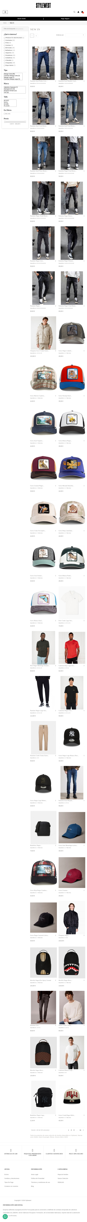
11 (80, 1130)
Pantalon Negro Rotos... (66, 216)
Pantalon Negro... (35, 306)
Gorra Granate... (64, 890)
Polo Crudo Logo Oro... (66, 620)
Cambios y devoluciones (11, 1178)
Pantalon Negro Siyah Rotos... (39, 216)
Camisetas (10, 40)
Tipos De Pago (8, 1182)
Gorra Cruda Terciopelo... (38, 530)
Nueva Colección (63, 1178)
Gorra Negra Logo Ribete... (38, 800)
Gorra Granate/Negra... (37, 485)
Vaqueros (9, 53)
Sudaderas (10, 58)
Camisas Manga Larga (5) (13, 79)
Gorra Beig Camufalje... (66, 530)
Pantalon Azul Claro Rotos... (39, 171)
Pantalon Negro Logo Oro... (38, 710)
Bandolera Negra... (36, 845)
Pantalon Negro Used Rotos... (68, 171)
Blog (32, 1186)
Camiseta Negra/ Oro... (66, 710)
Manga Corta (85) (13, 74)
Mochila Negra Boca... (65, 980)
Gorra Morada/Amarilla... (66, 485)
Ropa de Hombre (63, 1174)
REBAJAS (61, 1182)
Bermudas (10, 48)
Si (7, 114)
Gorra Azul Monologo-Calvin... (68, 845)
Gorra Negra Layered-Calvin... (39, 935)
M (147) (10, 100)
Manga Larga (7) (13, 77)
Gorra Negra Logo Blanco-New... (69, 755)
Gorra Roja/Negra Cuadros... (39, 890)
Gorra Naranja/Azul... (65, 396)
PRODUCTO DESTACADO (14, 37)
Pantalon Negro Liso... (37, 261)
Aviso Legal (34, 1174)
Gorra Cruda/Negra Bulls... (67, 1115)
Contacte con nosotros (11, 1186)
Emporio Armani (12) (15, 91)
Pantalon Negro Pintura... (66, 261)
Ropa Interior (10, 65)
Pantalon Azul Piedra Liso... (38, 81)
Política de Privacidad (37, 1178)
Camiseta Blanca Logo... (66, 1070)
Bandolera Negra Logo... (37, 1115)
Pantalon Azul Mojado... (66, 800)
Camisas (9, 45)
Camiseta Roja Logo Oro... (67, 665)
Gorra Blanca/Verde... (65, 575)
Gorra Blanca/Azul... (36, 620)
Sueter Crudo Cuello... (65, 1025)
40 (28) (10, 104)
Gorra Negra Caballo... (66, 351)
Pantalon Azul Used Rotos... (38, 126)
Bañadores (10, 50)
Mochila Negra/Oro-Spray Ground (40, 980)
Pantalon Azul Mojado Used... (68, 81)
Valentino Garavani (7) (15, 87)
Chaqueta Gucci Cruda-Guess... (39, 351)
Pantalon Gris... (35, 1025)
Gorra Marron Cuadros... (37, 396)
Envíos (6, 1174)
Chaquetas (10, 63)
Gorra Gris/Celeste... (36, 575)
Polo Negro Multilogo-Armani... (40, 665)
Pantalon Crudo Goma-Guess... (39, 755)
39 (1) (10, 102)
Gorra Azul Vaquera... (36, 441)
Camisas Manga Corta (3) (13, 76)
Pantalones (10, 55)
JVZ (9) (15, 92)
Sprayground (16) (15, 89)
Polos (8, 43)
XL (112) (10, 106)
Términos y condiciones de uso (40, 1182)
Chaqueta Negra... (64, 935)
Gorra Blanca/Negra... (65, 441)
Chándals (9, 60)
